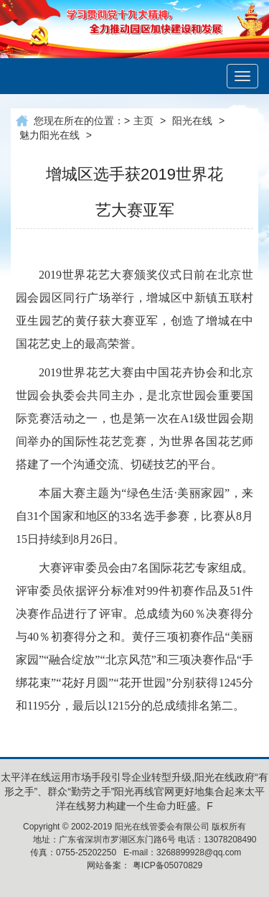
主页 (143, 120)
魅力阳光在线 (49, 135)
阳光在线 (192, 120)
